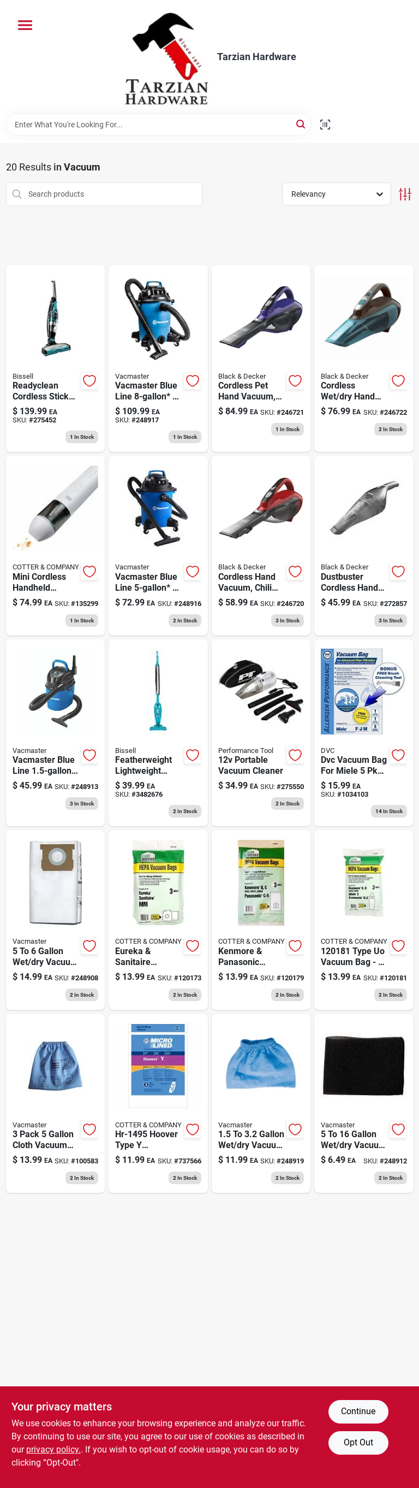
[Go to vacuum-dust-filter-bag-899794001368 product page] (55, 920)
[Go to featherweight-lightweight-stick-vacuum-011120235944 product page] (158, 733)
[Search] (301, 124)
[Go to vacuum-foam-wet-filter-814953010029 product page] (364, 1103)
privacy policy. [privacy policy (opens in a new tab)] (53, 1449)
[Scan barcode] (325, 124)
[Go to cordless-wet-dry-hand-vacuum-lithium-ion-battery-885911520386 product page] (364, 358)
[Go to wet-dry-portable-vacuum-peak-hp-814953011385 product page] (55, 733)
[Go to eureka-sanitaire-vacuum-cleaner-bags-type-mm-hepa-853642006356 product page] (158, 920)
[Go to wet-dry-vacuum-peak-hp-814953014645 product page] (158, 358)
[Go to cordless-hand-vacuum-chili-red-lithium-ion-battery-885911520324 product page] (261, 546)
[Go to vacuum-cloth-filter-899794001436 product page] (261, 1103)
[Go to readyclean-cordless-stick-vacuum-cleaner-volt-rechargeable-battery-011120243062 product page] (55, 358)
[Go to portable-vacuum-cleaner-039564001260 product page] (261, 733)
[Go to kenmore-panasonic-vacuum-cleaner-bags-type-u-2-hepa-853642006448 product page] (364, 920)
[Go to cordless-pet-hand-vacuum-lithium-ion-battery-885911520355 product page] (261, 358)
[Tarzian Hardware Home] (166, 57)
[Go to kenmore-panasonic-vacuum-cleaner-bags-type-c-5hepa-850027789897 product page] (261, 920)
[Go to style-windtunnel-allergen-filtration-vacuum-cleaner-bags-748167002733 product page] (158, 1103)
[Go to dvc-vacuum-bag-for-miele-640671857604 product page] (364, 733)
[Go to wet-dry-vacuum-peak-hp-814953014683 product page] (158, 546)
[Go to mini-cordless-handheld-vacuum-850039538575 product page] (55, 546)
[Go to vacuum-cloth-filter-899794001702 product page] (55, 1103)
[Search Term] (159, 125)
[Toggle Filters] (405, 194)
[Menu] (25, 25)
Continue (358, 1411)
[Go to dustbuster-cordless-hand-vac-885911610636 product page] (364, 546)
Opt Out (358, 1442)
